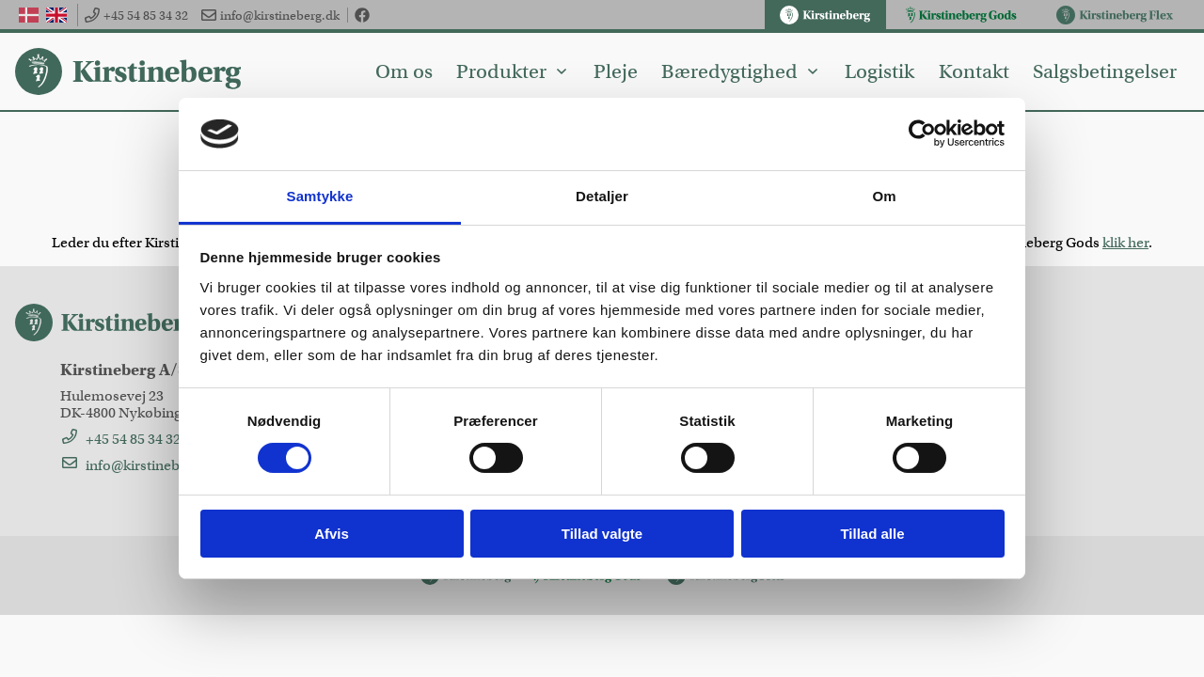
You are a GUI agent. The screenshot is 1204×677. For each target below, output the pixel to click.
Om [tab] (883, 196)
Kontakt (974, 71)
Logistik (879, 71)
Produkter (512, 71)
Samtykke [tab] (320, 196)
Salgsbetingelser (1105, 71)
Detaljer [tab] (602, 196)
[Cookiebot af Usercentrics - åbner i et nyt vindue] (922, 133)
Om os (404, 71)
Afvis (331, 534)
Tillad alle (872, 534)
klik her (1125, 242)
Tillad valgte (602, 534)
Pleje (616, 71)
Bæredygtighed (740, 71)
